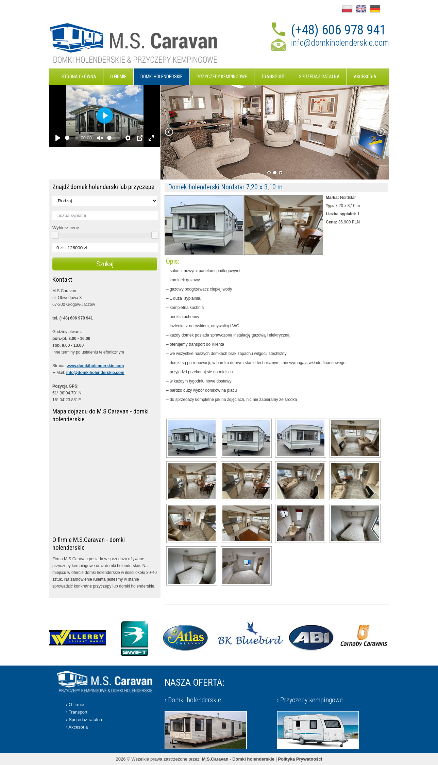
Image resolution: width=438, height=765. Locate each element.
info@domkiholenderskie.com (340, 43)
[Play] (57, 137)
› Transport (76, 712)
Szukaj (105, 264)
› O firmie (75, 704)
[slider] (71, 138)
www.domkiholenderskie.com (95, 365)
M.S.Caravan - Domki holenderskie (238, 759)
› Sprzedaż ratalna (84, 719)
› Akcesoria (77, 727)
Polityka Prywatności (300, 759)
